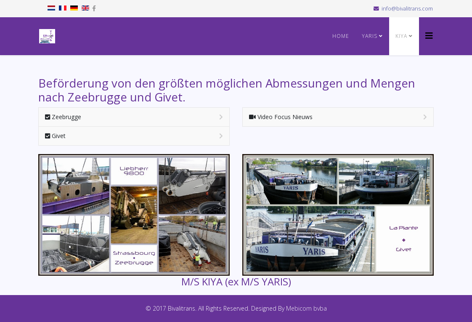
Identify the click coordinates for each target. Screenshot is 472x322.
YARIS (369, 36)
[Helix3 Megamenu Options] (429, 35)
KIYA (402, 36)
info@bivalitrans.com (407, 8)
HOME (340, 36)
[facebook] (94, 8)
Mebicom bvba (306, 308)
